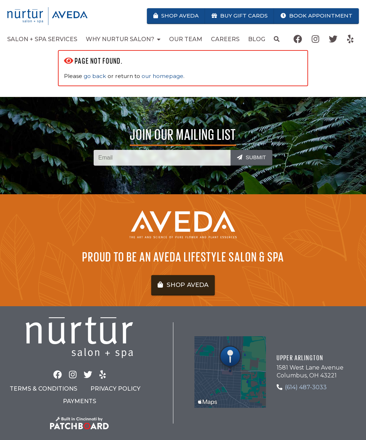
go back (95, 76)
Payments (79, 401)
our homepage (162, 76)
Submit (251, 157)
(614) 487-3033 (306, 387)
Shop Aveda (176, 15)
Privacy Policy (115, 388)
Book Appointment (316, 15)
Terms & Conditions (43, 388)
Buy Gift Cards (240, 15)
